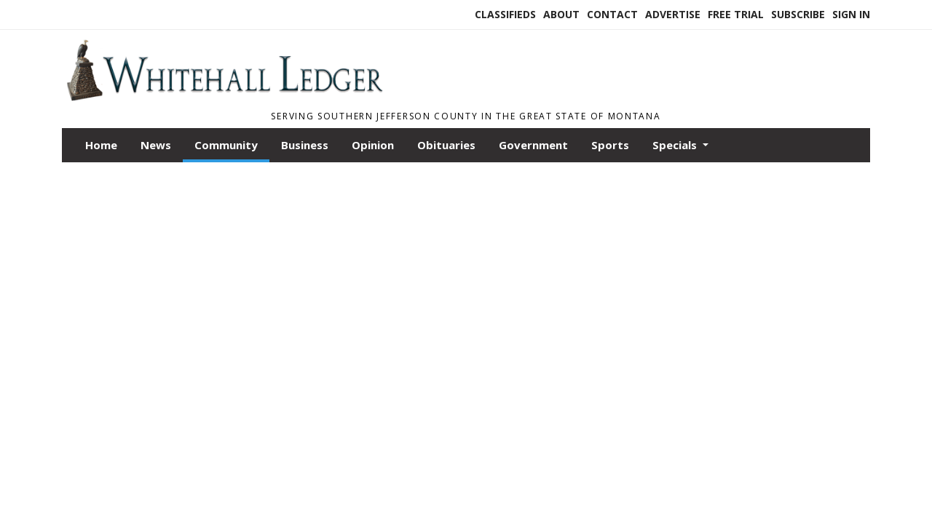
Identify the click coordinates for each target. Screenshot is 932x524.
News (156, 145)
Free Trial (736, 14)
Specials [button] (676, 145)
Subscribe (798, 14)
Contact (612, 14)
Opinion (373, 145)
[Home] (224, 97)
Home (101, 145)
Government (533, 145)
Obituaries (446, 145)
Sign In (851, 14)
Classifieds (505, 14)
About (561, 14)
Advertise (672, 14)
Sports (610, 145)
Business (304, 145)
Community (226, 145)
